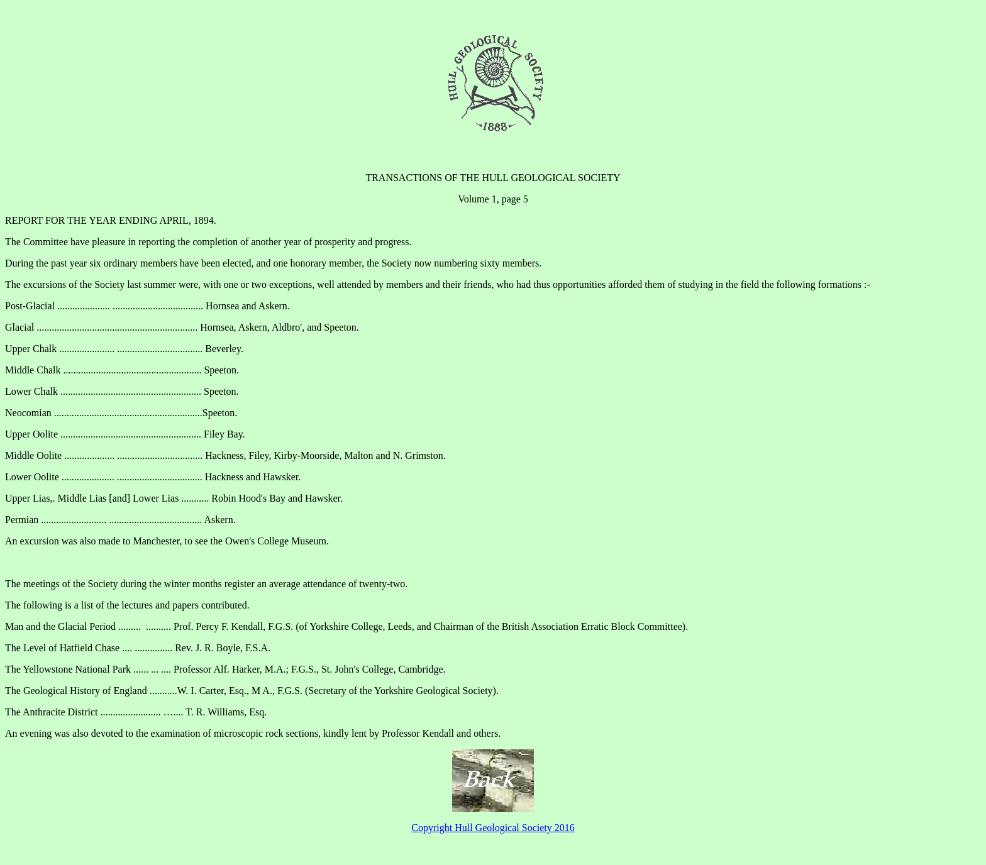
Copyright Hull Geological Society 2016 (493, 827)
